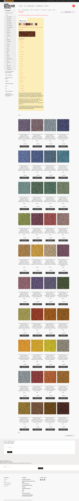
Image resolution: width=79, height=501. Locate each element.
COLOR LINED (9, 36)
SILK (7, 64)
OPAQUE (8, 55)
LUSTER (8, 46)
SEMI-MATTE (22, 81)
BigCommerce (30, 500)
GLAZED (8, 43)
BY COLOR (36, 27)
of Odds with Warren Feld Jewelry (10, 6)
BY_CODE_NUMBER (10, 27)
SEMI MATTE (9, 62)
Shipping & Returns (31, 5)
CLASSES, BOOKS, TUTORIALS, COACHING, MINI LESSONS (9, 94)
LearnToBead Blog (39, 5)
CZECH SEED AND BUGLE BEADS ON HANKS (9, 72)
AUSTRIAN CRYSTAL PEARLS (8, 78)
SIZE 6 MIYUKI (9, 20)
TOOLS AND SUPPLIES (9, 91)
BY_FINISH (8, 30)
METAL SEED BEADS (8, 75)
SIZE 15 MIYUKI (9, 22)
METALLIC (8, 50)
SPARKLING (8, 67)
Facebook (40, 479)
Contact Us (46, 5)
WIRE (6, 86)
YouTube (44, 479)
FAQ (25, 5)
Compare (25, 143)
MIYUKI (7, 15)
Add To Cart (24, 146)
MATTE (8, 48)
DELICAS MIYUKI (9, 23)
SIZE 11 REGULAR (9, 25)
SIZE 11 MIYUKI (9, 16)
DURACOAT (8, 39)
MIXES (8, 51)
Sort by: (62, 12)
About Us (20, 5)
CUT (7, 37)
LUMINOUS (8, 44)
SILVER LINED (9, 65)
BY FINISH (40, 27)
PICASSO (8, 57)
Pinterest (42, 479)
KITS (6, 88)
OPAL (7, 53)
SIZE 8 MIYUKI (9, 18)
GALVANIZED (9, 41)
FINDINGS (7, 81)
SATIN (8, 60)
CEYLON (8, 34)
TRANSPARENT (9, 69)
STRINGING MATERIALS (9, 83)
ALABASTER (8, 32)
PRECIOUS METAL (9, 58)
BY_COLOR (8, 29)
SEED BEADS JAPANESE (9, 12)
